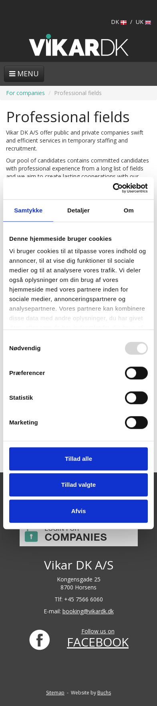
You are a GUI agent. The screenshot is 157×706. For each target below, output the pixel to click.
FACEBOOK (98, 642)
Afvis (78, 511)
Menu (24, 73)
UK (143, 22)
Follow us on (98, 631)
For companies (25, 93)
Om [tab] (129, 210)
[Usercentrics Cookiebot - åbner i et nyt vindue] (113, 188)
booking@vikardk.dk (88, 611)
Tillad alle (78, 458)
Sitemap (55, 692)
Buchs (104, 692)
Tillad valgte (78, 484)
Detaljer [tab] (78, 210)
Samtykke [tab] (28, 210)
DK (119, 22)
